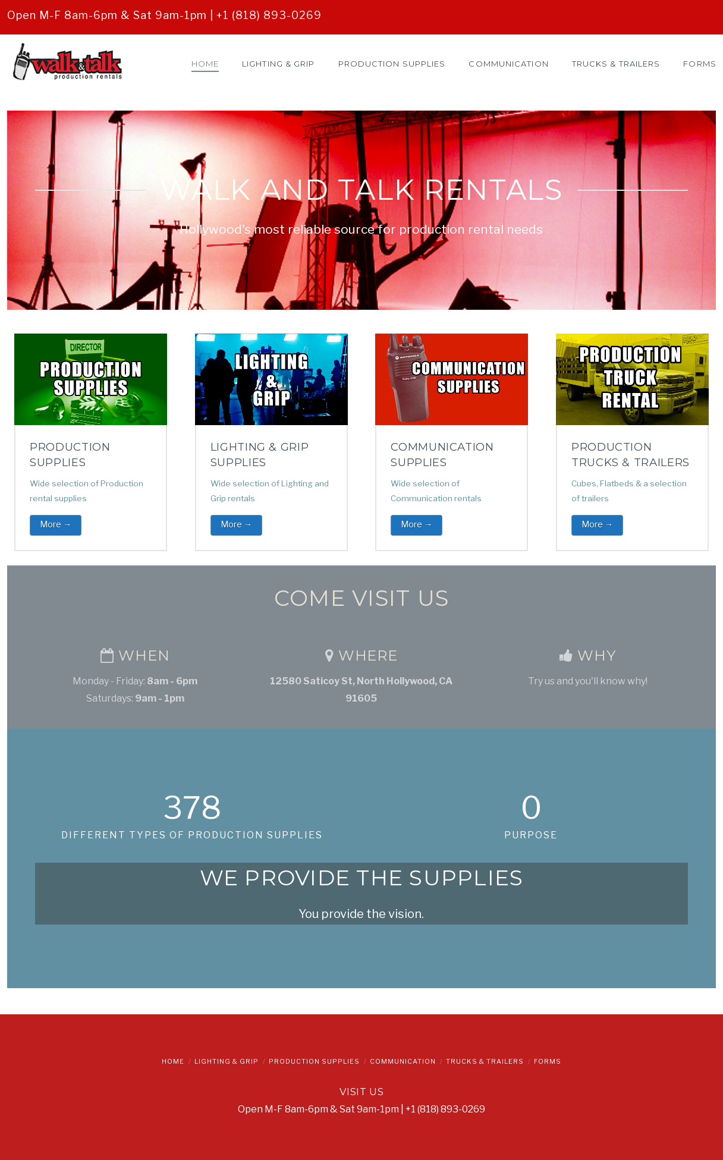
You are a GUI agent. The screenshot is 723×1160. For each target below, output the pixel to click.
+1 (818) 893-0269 (269, 15)
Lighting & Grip (226, 1061)
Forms (547, 1061)
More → (55, 524)
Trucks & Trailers (485, 1061)
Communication (403, 1061)
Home (173, 1061)
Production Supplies (314, 1061)
